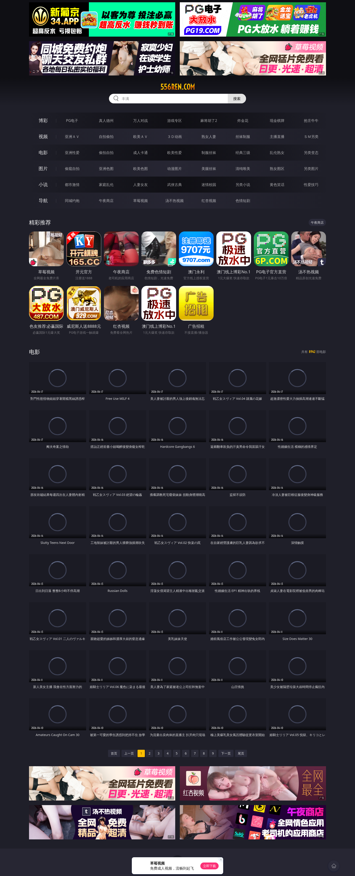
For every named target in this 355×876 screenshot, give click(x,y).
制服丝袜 (208, 152)
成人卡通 (140, 152)
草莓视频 (140, 200)
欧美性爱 (174, 152)
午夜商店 (106, 200)
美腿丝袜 (208, 168)
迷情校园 (208, 184)
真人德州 (106, 120)
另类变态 (311, 152)
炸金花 (242, 120)
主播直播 (277, 136)
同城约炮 (72, 200)
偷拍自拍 (106, 152)
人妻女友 (140, 184)
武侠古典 (174, 184)
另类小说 (243, 184)
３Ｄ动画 (174, 136)
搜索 (237, 98)
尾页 (241, 753)
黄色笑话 (277, 184)
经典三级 (243, 152)
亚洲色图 (106, 168)
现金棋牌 (277, 120)
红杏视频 (208, 200)
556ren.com (177, 86)
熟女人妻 (208, 136)
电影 (43, 152)
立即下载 (209, 866)
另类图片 (311, 168)
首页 (114, 753)
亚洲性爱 (72, 152)
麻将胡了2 (208, 120)
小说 (43, 184)
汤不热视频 (174, 200)
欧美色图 (140, 168)
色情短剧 (243, 200)
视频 (43, 136)
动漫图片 (174, 168)
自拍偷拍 (106, 136)
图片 (43, 168)
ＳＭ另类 (311, 136)
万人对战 (140, 120)
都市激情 (72, 184)
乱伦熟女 (277, 152)
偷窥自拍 (72, 168)
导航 (43, 200)
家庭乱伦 (106, 184)
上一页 (129, 753)
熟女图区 (277, 168)
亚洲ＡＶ (72, 136)
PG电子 (72, 120)
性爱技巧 (311, 184)
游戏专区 (174, 120)
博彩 (43, 120)
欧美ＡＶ (140, 136)
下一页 (226, 753)
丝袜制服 (243, 136)
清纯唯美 (243, 168)
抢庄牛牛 (311, 120)
